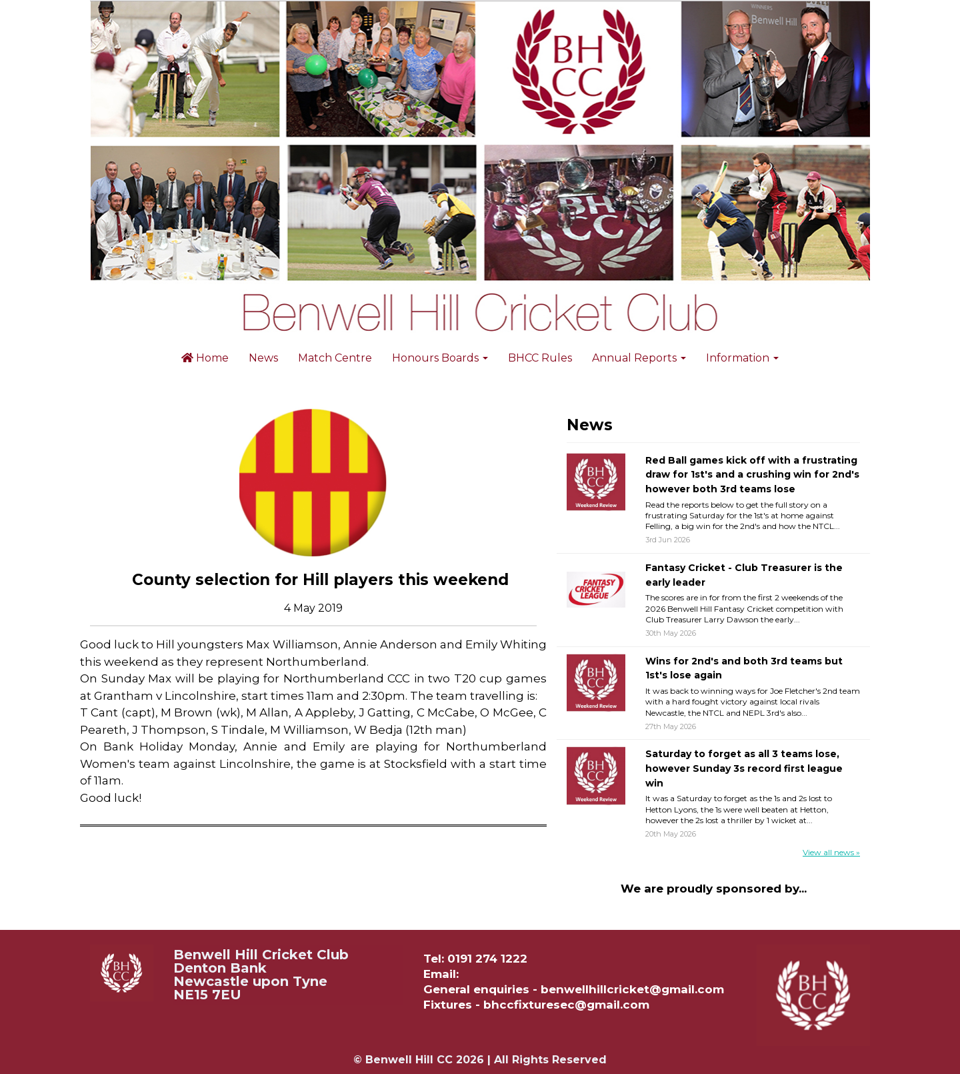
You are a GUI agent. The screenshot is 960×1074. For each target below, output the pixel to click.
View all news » (831, 852)
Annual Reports (639, 358)
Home (205, 358)
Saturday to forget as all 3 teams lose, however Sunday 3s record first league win (744, 768)
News (263, 358)
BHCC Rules (540, 358)
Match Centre (335, 358)
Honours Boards (440, 358)
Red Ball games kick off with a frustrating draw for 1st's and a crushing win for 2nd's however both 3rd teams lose (752, 474)
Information (742, 358)
